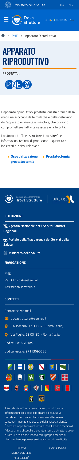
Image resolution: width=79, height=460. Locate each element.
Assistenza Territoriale (20, 286)
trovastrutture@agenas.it (25, 318)
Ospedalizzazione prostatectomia (24, 159)
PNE (8, 273)
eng (70, 4)
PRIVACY (21, 448)
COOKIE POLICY (57, 448)
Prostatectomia (58, 156)
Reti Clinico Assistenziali (21, 280)
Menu (6, 20)
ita (62, 4)
